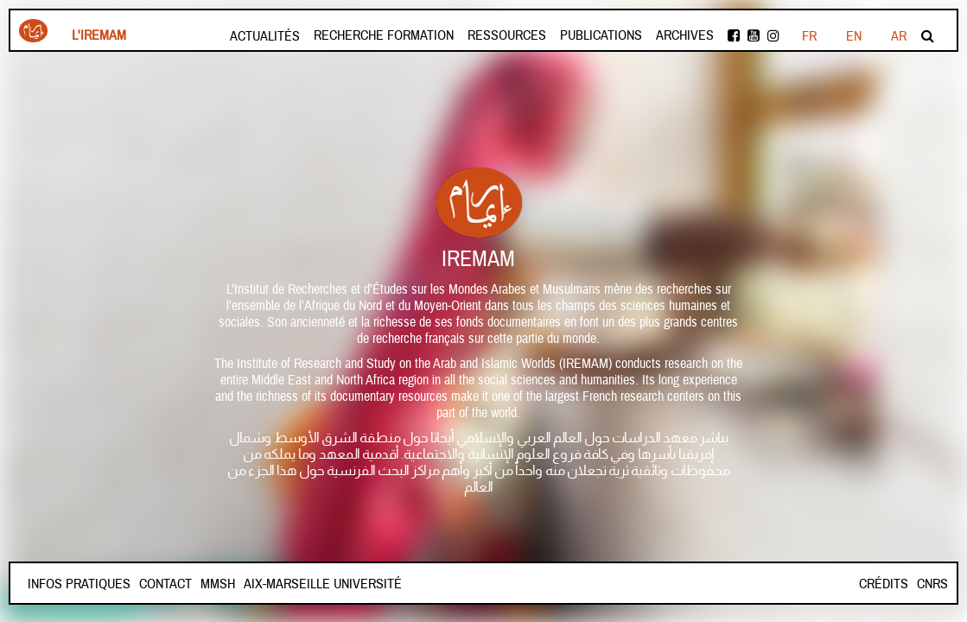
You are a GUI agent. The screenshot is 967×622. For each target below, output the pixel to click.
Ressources (507, 35)
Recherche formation (384, 35)
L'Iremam (99, 35)
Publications (601, 35)
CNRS (932, 584)
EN (854, 36)
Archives (685, 35)
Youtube (754, 35)
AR (899, 36)
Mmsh (217, 584)
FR (809, 36)
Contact (165, 584)
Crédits (883, 584)
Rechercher (927, 35)
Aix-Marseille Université (323, 584)
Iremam (33, 30)
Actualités (265, 36)
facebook (734, 35)
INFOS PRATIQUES (79, 584)
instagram (773, 35)
